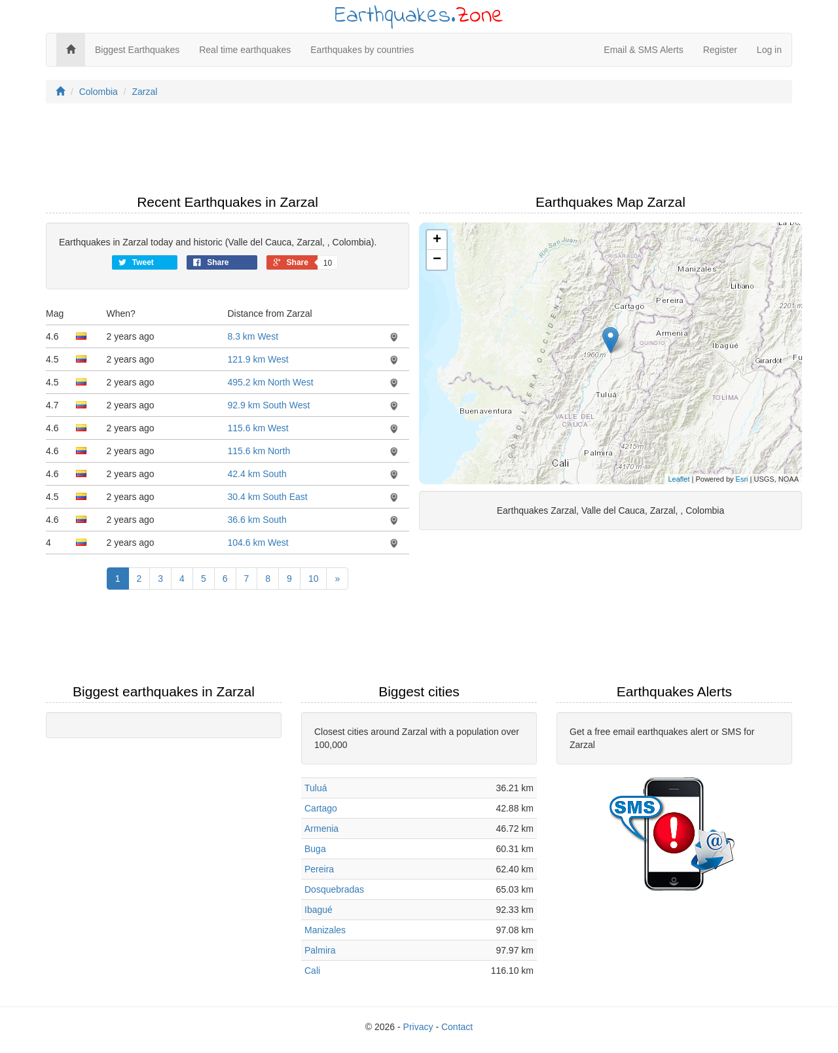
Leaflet (678, 479)
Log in (769, 50)
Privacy (418, 1027)
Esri (742, 479)
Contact (457, 1027)
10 (313, 578)
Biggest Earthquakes (137, 50)
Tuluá (315, 788)
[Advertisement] (419, 152)
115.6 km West (258, 428)
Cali (312, 970)
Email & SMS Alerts (643, 50)
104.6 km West (258, 542)
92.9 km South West (269, 405)
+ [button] (437, 240)
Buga (315, 849)
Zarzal (144, 91)
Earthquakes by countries (362, 50)
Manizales (325, 930)
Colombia (98, 91)
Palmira (319, 950)
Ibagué (318, 909)
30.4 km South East (268, 496)
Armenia (321, 828)
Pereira (319, 869)
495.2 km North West (271, 382)
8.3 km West (253, 336)
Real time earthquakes (245, 50)
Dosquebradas (334, 889)
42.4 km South (257, 474)
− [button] (437, 260)
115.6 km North (259, 451)
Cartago (320, 808)
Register (720, 50)
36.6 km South (257, 519)
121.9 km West (258, 359)
